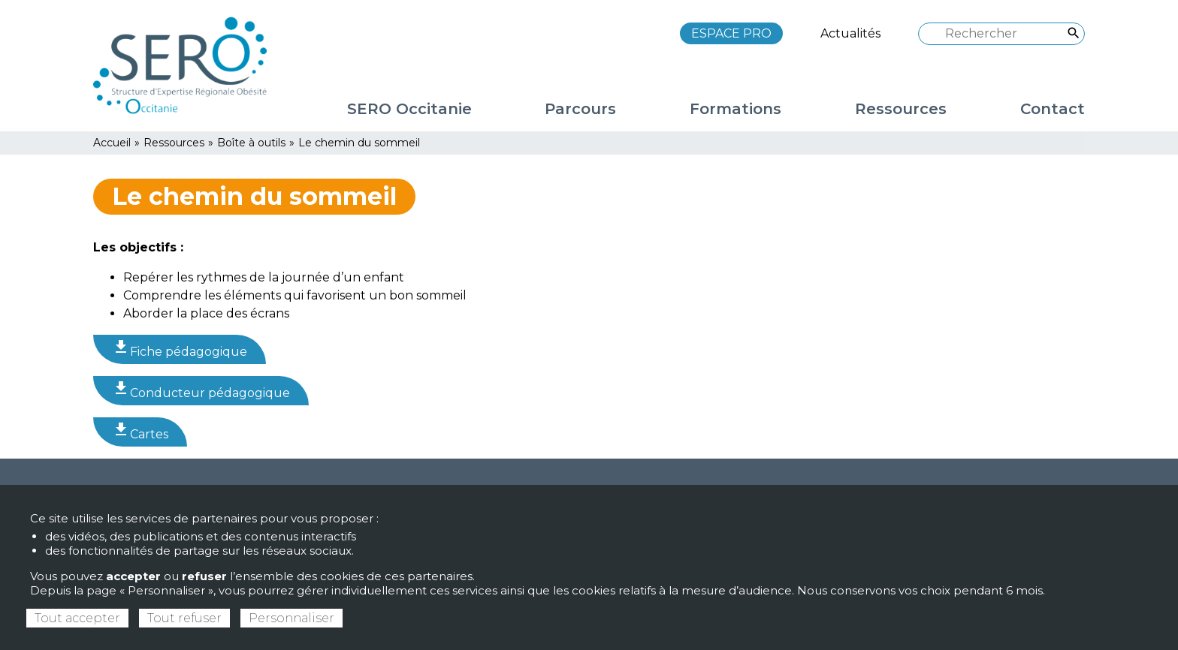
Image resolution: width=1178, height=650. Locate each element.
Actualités (850, 33)
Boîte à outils (251, 142)
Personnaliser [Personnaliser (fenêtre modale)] (291, 618)
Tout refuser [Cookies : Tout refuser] (184, 618)
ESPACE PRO (731, 33)
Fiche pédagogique (179, 348)
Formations (735, 108)
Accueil (112, 142)
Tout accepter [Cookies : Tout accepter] (77, 618)
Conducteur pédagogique (201, 389)
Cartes (140, 430)
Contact (1052, 108)
